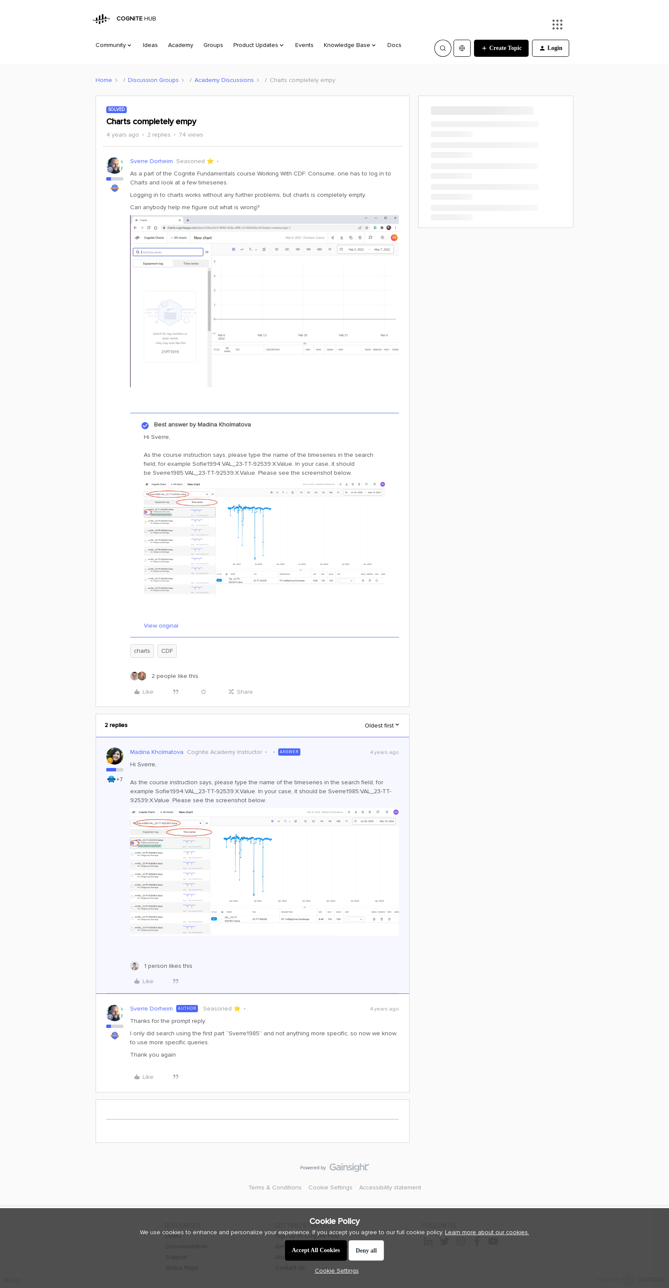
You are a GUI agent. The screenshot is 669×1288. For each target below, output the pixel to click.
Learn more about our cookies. (487, 1232)
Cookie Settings (330, 1187)
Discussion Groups (153, 80)
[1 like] (161, 965)
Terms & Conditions (275, 1187)
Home (104, 80)
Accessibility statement (390, 1187)
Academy (180, 45)
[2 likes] (164, 676)
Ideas (150, 45)
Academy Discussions (224, 80)
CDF (167, 650)
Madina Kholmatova (156, 752)
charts (142, 650)
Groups (213, 45)
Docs (394, 45)
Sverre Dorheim (151, 161)
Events (304, 45)
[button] (501, 48)
